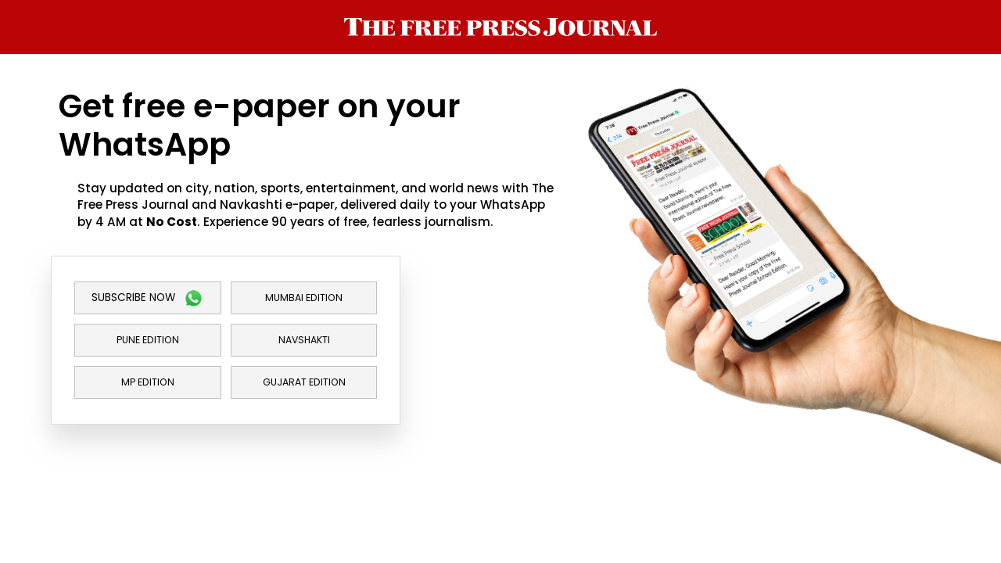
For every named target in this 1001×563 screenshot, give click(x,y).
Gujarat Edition (304, 382)
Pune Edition (148, 339)
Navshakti (304, 339)
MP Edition (147, 382)
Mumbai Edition (304, 297)
